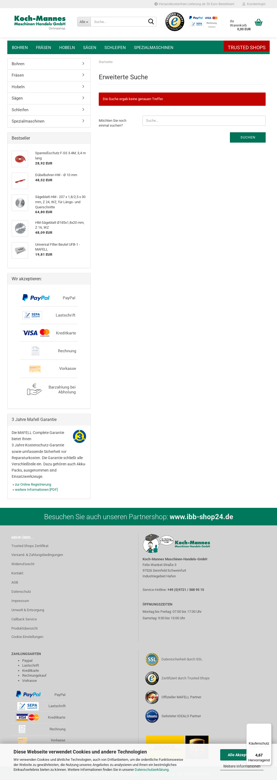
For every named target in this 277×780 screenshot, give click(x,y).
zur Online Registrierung (33, 484)
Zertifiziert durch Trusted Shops (185, 678)
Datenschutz (21, 592)
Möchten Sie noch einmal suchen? (112, 123)
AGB (14, 582)
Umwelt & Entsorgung (27, 610)
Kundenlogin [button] (254, 4)
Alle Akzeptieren (242, 755)
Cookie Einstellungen (27, 637)
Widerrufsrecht (22, 564)
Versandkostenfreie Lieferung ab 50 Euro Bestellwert (194, 4)
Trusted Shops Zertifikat (29, 546)
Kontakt (17, 573)
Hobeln (67, 47)
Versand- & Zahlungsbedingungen (37, 555)
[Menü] (268, 726)
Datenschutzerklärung (152, 770)
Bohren (20, 47)
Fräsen (43, 47)
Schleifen (115, 47)
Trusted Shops (247, 47)
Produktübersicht (24, 628)
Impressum (20, 601)
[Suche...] (84, 22)
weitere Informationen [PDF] (36, 490)
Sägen (89, 47)
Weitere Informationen (241, 766)
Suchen (247, 137)
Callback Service (24, 619)
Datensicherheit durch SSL (181, 659)
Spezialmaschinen (153, 47)
